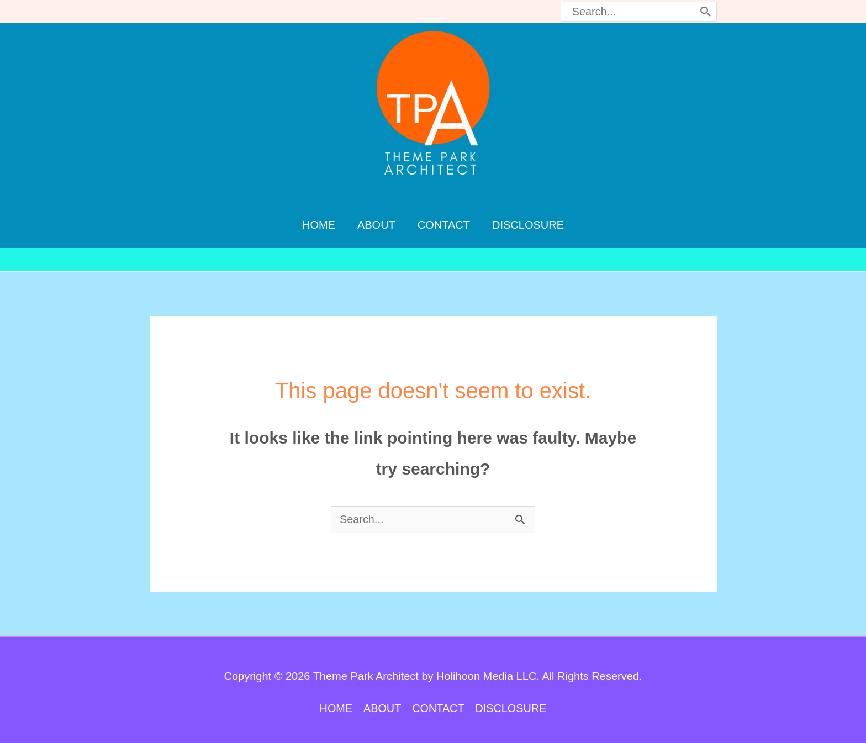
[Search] (705, 11)
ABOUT (382, 703)
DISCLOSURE (511, 703)
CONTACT (438, 703)
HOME (335, 703)
